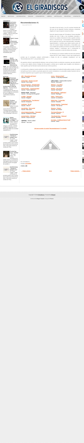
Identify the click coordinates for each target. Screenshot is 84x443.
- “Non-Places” (57, 88)
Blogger (53, 194)
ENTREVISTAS (6, 37)
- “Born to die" (28, 108)
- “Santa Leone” (57, 96)
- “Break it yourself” (29, 80)
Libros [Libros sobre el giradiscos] (49, 16)
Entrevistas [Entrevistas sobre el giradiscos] (21, 16)
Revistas (67, 16)
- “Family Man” (59, 104)
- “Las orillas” (57, 84)
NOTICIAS (5, 76)
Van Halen (53, 120)
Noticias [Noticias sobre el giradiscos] (11, 16)
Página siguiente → (75, 171)
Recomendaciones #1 (30, 23)
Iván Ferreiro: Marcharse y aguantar (13, 24)
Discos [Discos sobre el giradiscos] (30, 16)
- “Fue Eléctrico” (30, 100)
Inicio (3, 16)
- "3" (57, 112)
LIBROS (5, 56)
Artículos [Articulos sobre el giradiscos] (58, 16)
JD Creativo (28, 163)
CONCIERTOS (6, 21)
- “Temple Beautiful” (30, 88)
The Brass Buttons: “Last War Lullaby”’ (13, 102)
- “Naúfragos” (58, 92)
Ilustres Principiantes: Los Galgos (13, 119)
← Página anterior (25, 171)
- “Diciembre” (31, 112)
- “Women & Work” (59, 76)
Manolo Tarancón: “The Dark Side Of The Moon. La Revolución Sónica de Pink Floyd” (10, 62)
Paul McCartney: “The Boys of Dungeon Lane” (14, 136)
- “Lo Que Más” (58, 100)
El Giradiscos (41, 194)
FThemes (52, 198)
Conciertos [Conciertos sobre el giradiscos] (40, 16)
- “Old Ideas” (28, 116)
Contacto (76, 16)
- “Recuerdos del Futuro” (28, 76)
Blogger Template (40, 198)
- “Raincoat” (59, 116)
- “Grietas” (56, 108)
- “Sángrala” (26, 96)
